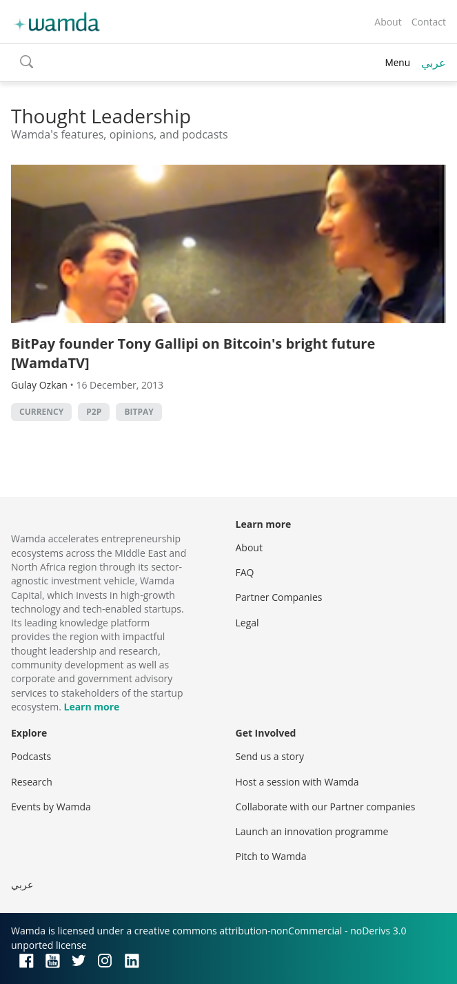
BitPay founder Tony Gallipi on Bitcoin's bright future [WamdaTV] (193, 353)
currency (41, 412)
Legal (247, 622)
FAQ (245, 572)
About (387, 21)
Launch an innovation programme (312, 831)
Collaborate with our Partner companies (326, 806)
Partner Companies (279, 597)
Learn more (91, 706)
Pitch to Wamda (271, 856)
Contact (429, 21)
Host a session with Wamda (297, 781)
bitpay (138, 412)
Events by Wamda (51, 806)
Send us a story (270, 756)
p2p (93, 412)
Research (31, 781)
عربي (433, 62)
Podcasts (31, 756)
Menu (397, 62)
